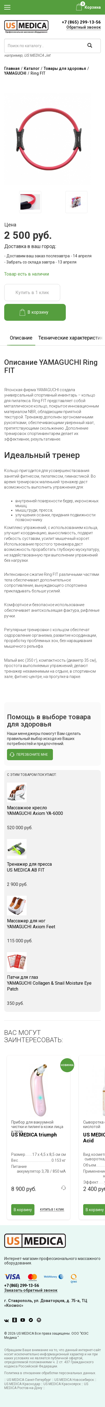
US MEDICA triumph (34, 1135)
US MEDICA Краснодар (22, 1384)
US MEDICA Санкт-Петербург (29, 1380)
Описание (21, 338)
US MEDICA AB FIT (52, 867)
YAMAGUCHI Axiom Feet (52, 923)
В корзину (34, 312)
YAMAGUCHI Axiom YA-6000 (52, 810)
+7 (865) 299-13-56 (81, 22)
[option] (30, 202)
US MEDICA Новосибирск (74, 1380)
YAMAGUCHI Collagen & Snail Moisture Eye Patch (52, 983)
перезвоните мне (29, 754)
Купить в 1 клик (32, 292)
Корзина (93, 7)
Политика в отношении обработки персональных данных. (50, 1373)
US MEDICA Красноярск (62, 1384)
